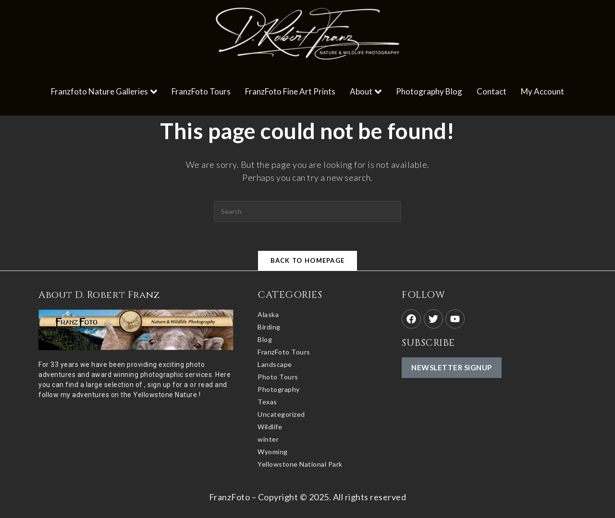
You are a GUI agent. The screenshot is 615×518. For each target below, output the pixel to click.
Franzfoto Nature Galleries (104, 91)
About (365, 91)
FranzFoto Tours (201, 91)
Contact (491, 91)
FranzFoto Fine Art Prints (290, 91)
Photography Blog (429, 91)
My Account (542, 91)
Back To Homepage (308, 260)
